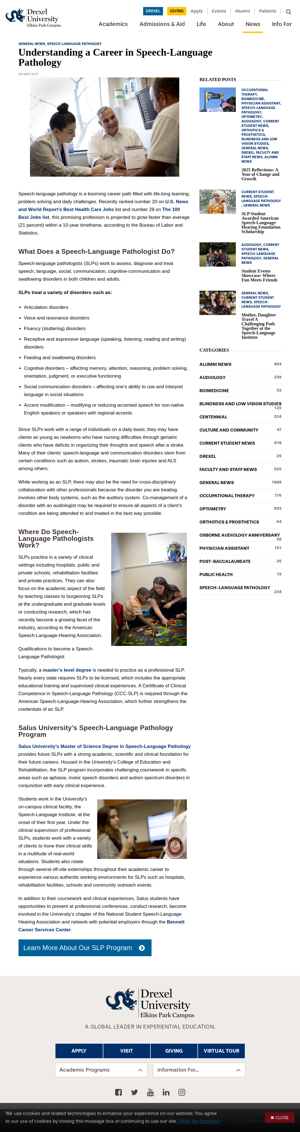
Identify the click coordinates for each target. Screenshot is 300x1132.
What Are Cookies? (199, 1121)
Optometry (240, 509)
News (253, 24)
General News (240, 482)
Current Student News (240, 443)
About (226, 24)
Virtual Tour (221, 1051)
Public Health (240, 574)
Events (219, 11)
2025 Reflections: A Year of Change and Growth (260, 174)
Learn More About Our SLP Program (78, 947)
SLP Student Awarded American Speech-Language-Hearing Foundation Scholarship (260, 222)
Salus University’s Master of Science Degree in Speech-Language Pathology (104, 746)
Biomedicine (240, 391)
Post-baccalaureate (240, 561)
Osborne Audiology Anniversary (240, 535)
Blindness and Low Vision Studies (240, 404)
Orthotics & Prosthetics (240, 522)
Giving (176, 11)
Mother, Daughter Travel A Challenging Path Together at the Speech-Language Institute (258, 326)
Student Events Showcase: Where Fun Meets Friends (259, 275)
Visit (126, 1051)
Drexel (153, 11)
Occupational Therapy (240, 496)
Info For (282, 24)
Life (201, 24)
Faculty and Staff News (240, 469)
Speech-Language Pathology (240, 588)
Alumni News (240, 364)
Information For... (178, 1070)
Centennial (240, 417)
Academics (113, 24)
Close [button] (282, 1117)
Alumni (242, 11)
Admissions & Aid (162, 24)
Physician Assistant (240, 548)
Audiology (240, 377)
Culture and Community (240, 430)
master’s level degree (67, 670)
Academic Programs (84, 1070)
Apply (196, 11)
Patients (267, 11)
